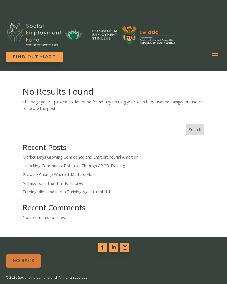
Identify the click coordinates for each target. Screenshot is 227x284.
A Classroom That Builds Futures (53, 183)
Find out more (34, 56)
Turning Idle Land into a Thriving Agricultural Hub (67, 191)
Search (195, 129)
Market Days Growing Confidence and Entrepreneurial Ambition (81, 157)
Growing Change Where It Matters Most (59, 174)
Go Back (23, 260)
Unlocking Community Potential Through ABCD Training (74, 165)
